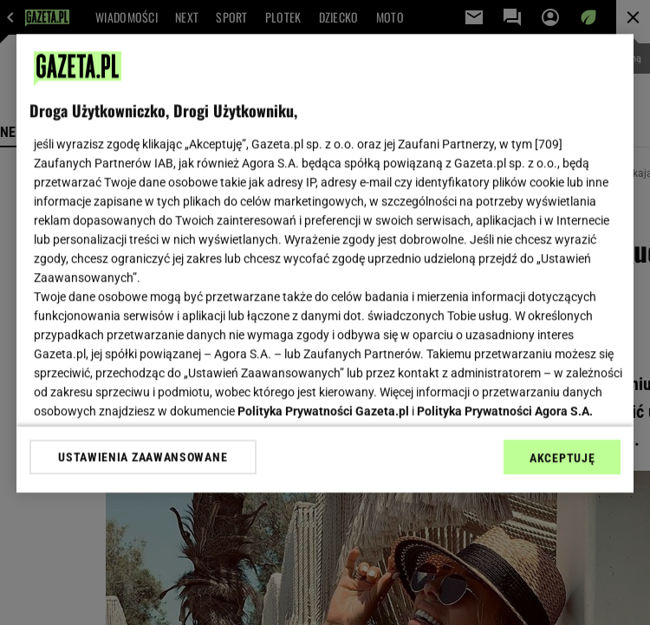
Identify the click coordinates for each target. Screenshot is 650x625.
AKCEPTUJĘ (562, 458)
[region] (325, 263)
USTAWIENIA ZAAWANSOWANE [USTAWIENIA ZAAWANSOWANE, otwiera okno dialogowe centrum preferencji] (142, 457)
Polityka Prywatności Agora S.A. (505, 411)
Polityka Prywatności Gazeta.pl (323, 411)
